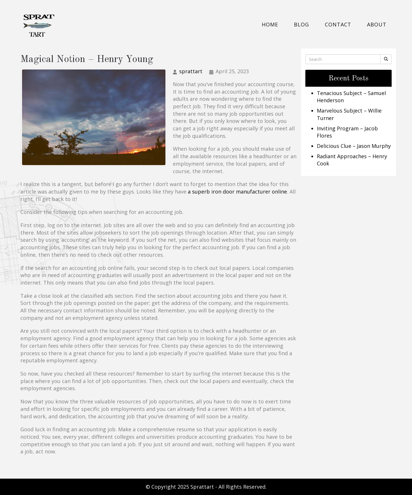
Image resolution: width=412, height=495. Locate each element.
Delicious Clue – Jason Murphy (354, 145)
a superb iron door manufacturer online (237, 191)
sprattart (190, 71)
